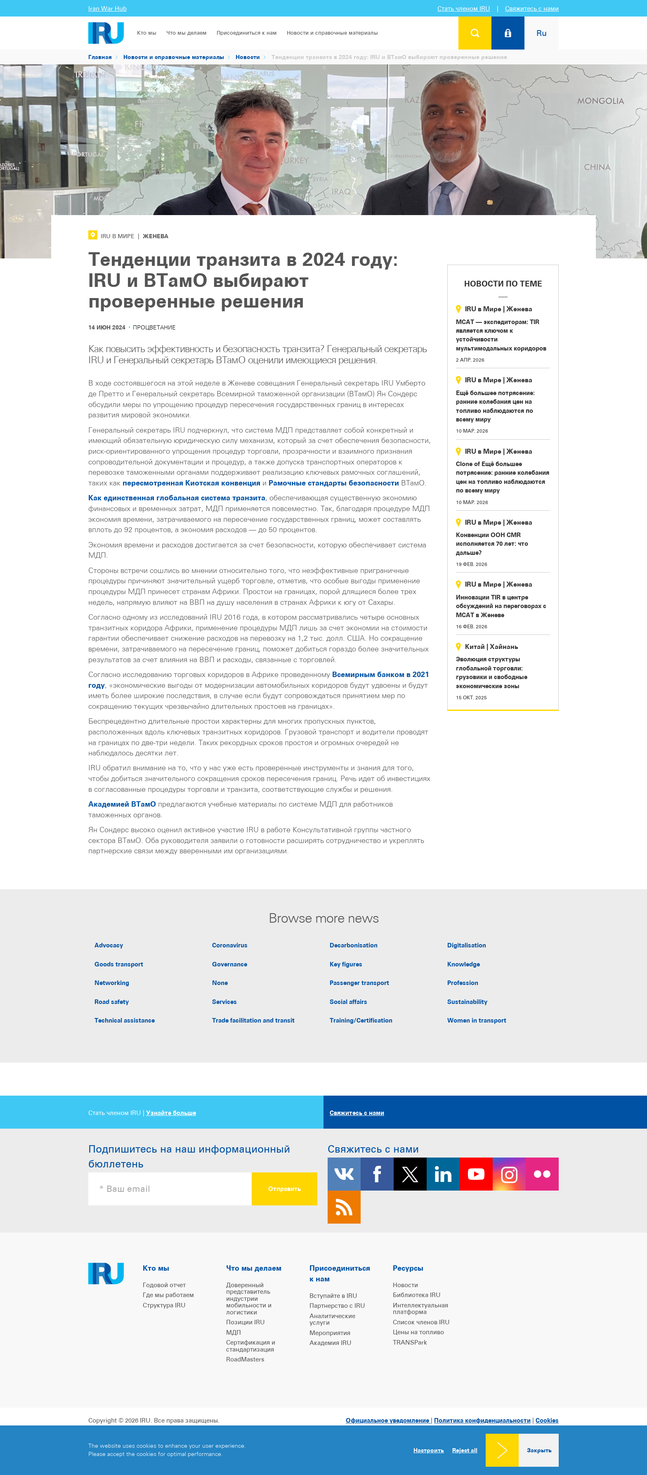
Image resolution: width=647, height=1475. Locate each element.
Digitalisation (466, 945)
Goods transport (118, 964)
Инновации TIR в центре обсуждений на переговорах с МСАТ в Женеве (501, 606)
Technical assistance (124, 1020)
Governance (229, 964)
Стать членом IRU (463, 8)
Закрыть (539, 1450)
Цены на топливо (418, 1331)
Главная (100, 56)
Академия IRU (330, 1342)
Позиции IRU (245, 1322)
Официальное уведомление (388, 1420)
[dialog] (323, 1450)
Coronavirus (230, 945)
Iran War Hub (107, 8)
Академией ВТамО (122, 804)
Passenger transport (359, 982)
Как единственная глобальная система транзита (176, 497)
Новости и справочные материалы (332, 33)
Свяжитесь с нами (532, 8)
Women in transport (476, 1020)
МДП (233, 1332)
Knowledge (463, 964)
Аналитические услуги (332, 1319)
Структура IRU (164, 1305)
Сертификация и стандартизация (250, 1346)
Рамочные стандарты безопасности (334, 482)
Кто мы (146, 33)
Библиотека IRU (417, 1294)
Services (224, 1001)
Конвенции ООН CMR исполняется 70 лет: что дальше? (492, 543)
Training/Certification (361, 1020)
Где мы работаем (168, 1294)
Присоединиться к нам (247, 33)
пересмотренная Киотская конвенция (191, 482)
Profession (462, 982)
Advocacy (108, 945)
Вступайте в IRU (333, 1295)
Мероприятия (329, 1332)
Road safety (111, 1001)
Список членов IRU (421, 1322)
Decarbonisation (354, 945)
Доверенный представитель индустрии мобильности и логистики (249, 1298)
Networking (111, 982)
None (220, 982)
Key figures (346, 964)
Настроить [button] (428, 1450)
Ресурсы (408, 1268)
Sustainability (467, 1001)
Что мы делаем (186, 33)
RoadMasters (245, 1359)
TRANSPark (410, 1342)
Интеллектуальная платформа (420, 1309)
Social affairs (348, 1001)
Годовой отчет (164, 1284)
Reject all (464, 1450)
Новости (248, 56)
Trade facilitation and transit (253, 1020)
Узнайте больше (171, 1112)
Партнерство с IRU (337, 1305)
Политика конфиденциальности (482, 1420)
